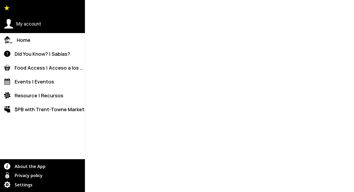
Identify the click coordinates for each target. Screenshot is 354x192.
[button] (22, 24)
